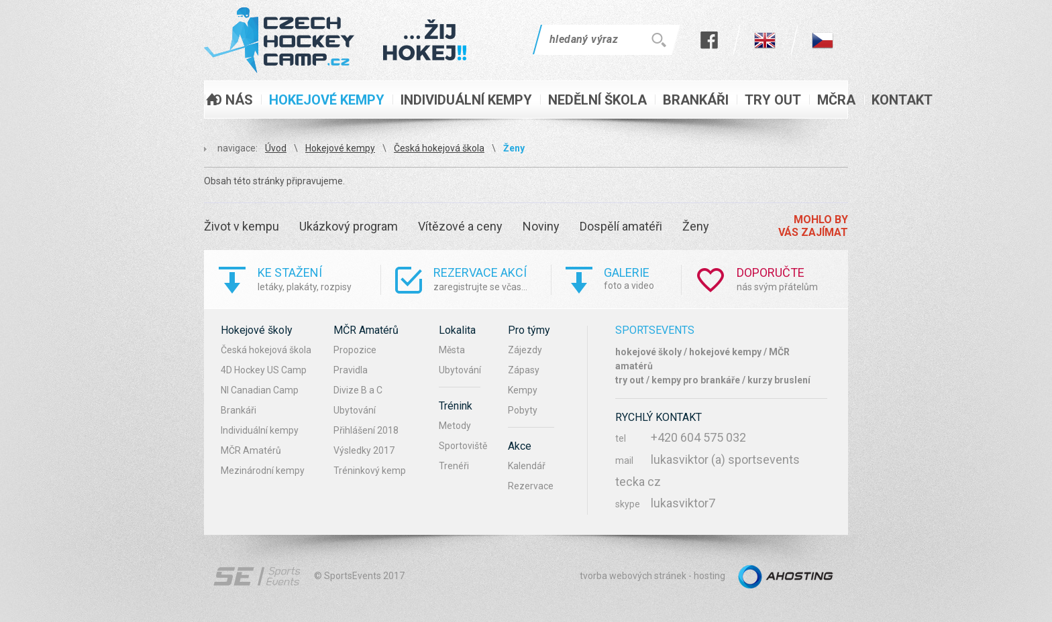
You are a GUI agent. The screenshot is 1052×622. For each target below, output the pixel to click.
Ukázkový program (348, 226)
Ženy (514, 148)
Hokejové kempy (340, 148)
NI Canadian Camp (260, 390)
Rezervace (531, 486)
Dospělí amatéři (621, 226)
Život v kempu (241, 226)
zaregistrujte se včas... (492, 278)
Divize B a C (357, 390)
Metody (455, 425)
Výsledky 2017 (363, 450)
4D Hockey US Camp (264, 370)
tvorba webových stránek (633, 575)
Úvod (275, 148)
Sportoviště (463, 445)
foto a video (642, 278)
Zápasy (523, 370)
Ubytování (354, 410)
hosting (709, 575)
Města (452, 350)
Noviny (541, 226)
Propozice (354, 350)
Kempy (522, 390)
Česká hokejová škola (439, 148)
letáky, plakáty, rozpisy (319, 278)
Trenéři (454, 465)
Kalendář (526, 465)
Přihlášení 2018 (366, 430)
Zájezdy (525, 350)
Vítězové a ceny (460, 226)
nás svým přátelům (792, 278)
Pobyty (522, 410)
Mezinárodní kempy (263, 470)
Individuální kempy (260, 430)
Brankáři (238, 410)
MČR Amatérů (251, 450)
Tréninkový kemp (369, 470)
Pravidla (350, 370)
